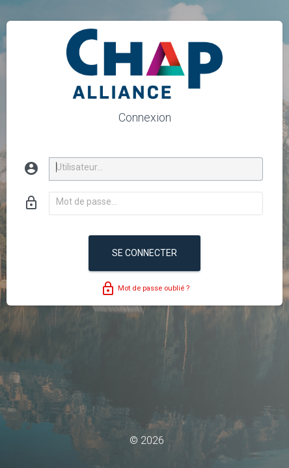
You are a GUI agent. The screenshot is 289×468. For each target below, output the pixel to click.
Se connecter (144, 253)
